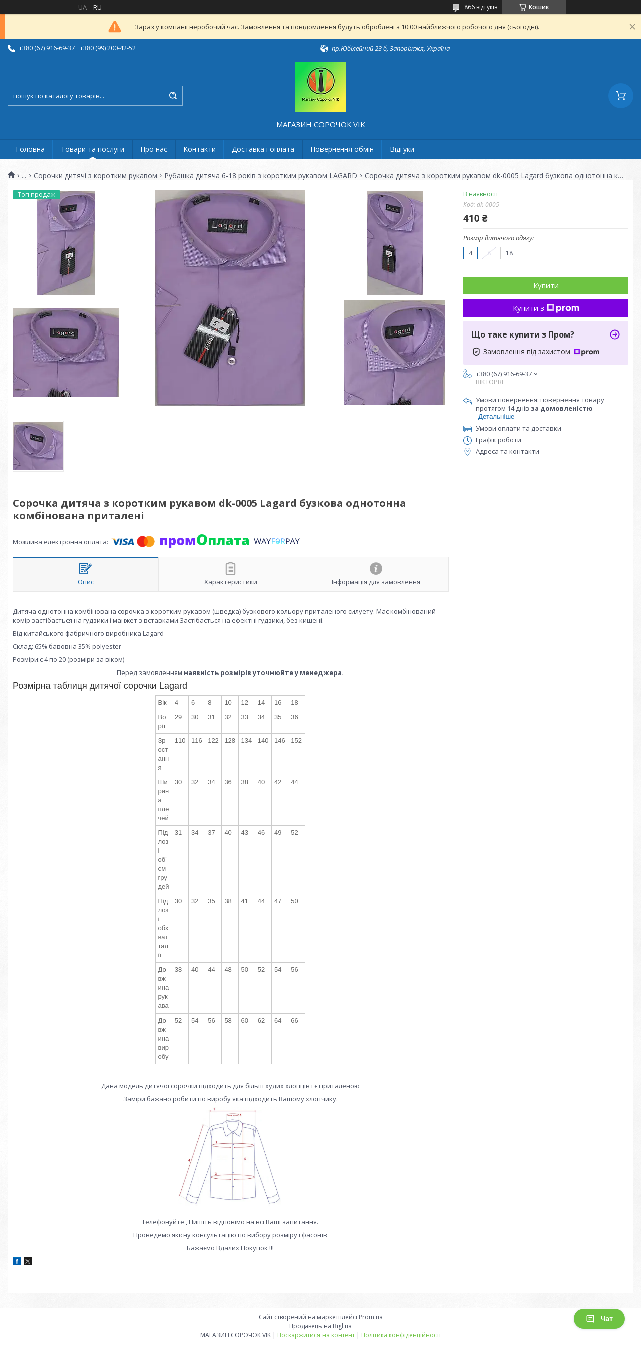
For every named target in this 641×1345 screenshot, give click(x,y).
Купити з (546, 308)
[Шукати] (173, 96)
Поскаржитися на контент (316, 1335)
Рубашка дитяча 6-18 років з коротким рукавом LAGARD (260, 175)
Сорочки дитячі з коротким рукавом (95, 175)
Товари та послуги (92, 149)
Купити (546, 285)
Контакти (199, 149)
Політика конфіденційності (401, 1335)
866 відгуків (480, 7)
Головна (30, 149)
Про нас (153, 149)
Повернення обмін (342, 149)
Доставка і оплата (263, 149)
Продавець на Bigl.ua (320, 1326)
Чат (599, 1318)
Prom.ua (371, 1317)
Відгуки (402, 149)
